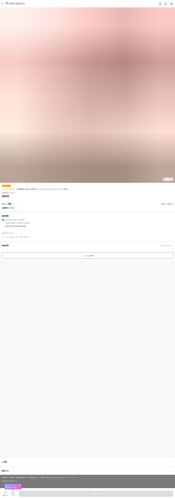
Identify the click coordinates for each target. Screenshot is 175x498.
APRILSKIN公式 (17, 3)
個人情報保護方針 (21, 477)
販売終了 (96, 494)
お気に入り (5, 495)
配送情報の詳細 (7, 233)
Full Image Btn (170, 179)
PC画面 (42, 477)
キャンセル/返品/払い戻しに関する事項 (15, 237)
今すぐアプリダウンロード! (63, 477)
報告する (87, 471)
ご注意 (87, 462)
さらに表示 (88, 256)
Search (165, 4)
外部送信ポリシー (33, 477)
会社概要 (4, 477)
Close (20, 485)
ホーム (75, 477)
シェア (13, 495)
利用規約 (11, 477)
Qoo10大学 (49, 477)
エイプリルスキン (9, 189)
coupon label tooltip (16, 208)
